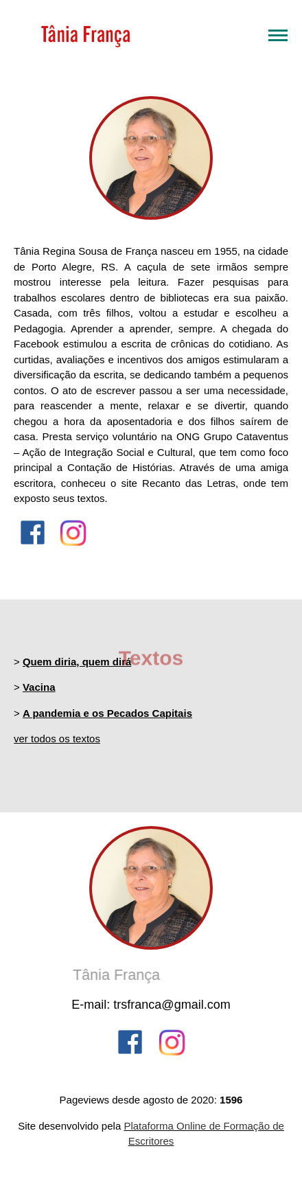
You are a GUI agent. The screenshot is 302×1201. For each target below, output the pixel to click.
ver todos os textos (57, 738)
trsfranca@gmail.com (171, 1004)
